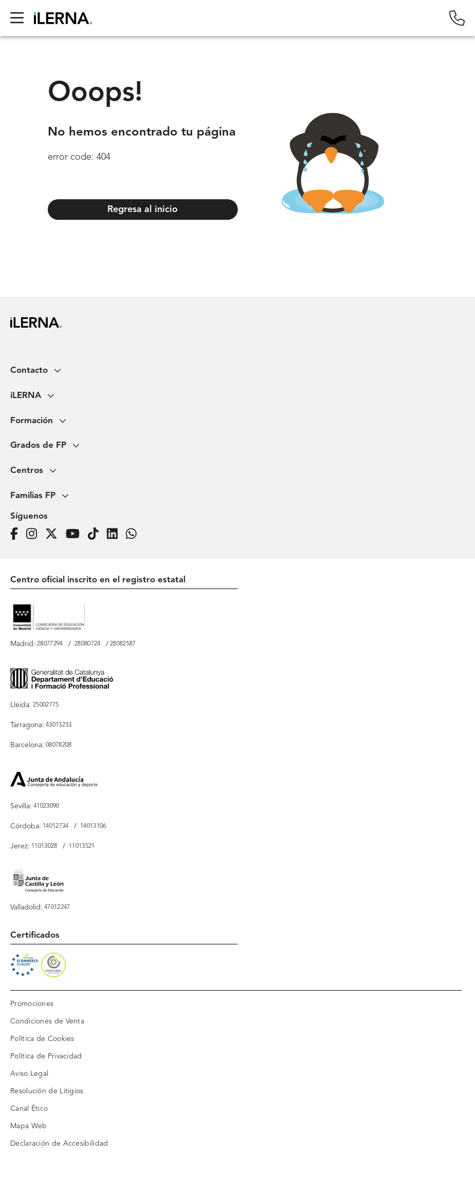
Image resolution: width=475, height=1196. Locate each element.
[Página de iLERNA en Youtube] (76, 534)
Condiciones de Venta (47, 1021)
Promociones (31, 1004)
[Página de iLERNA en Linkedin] (115, 534)
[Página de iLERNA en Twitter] (54, 534)
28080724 (87, 644)
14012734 (55, 826)
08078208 (58, 745)
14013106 (93, 826)
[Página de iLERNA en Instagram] (34, 534)
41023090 (46, 806)
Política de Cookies (42, 1038)
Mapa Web (28, 1126)
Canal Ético (29, 1108)
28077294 (50, 644)
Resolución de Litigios (47, 1091)
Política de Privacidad (46, 1056)
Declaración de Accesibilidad (59, 1143)
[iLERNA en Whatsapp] (134, 534)
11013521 (81, 846)
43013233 (58, 725)
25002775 (46, 705)
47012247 (57, 907)
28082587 (123, 644)
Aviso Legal (29, 1073)
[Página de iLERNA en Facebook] (17, 534)
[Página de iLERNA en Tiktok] (96, 534)
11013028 (44, 846)
